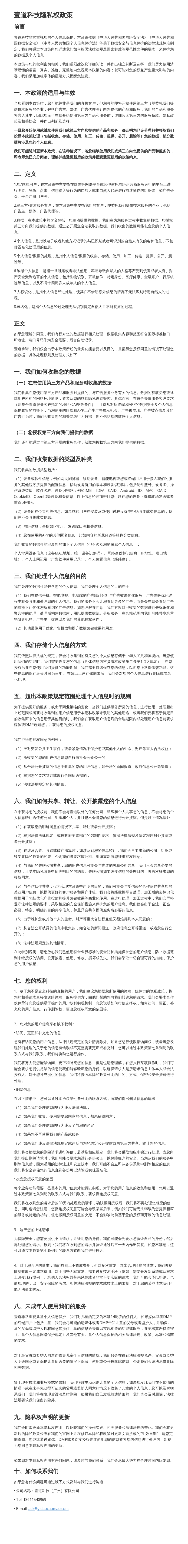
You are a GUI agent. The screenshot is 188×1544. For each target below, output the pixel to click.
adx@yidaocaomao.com (48, 1508)
